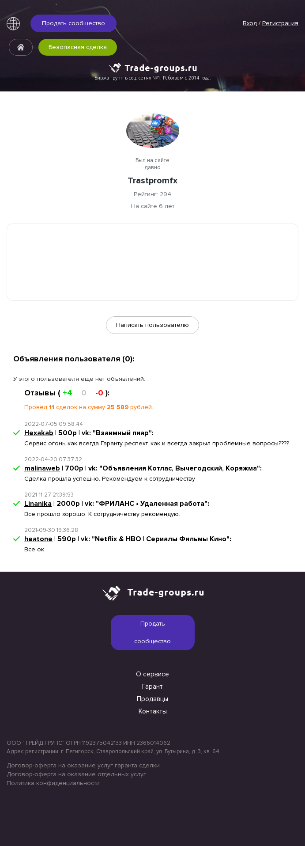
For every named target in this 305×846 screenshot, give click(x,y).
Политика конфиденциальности (53, 783)
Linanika (38, 503)
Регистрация (280, 23)
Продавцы (152, 699)
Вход (250, 23)
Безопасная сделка (78, 47)
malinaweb (42, 468)
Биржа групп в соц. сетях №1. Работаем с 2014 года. (152, 77)
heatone (38, 539)
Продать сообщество (73, 23)
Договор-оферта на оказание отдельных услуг (76, 774)
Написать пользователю (152, 325)
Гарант (152, 686)
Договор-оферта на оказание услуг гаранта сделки (83, 765)
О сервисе (152, 674)
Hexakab (38, 433)
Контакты (153, 711)
